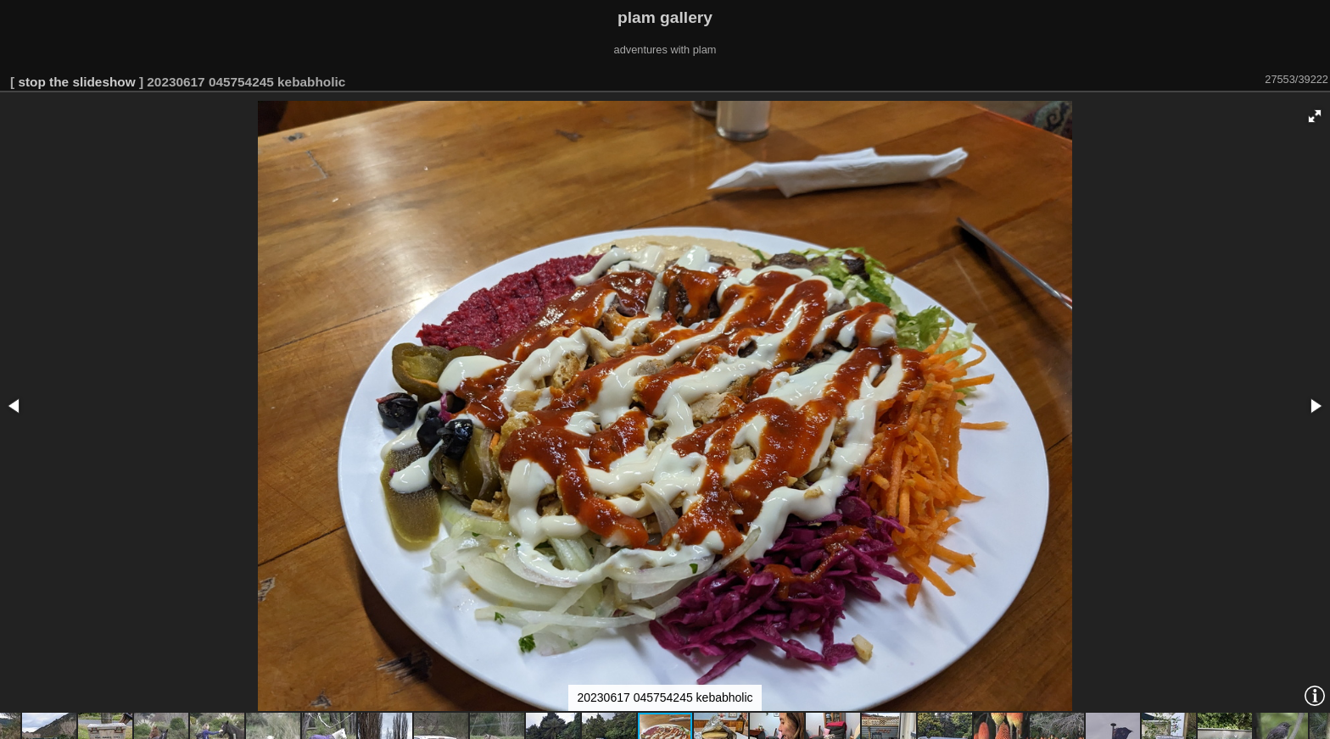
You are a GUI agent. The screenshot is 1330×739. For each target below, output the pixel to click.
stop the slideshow (76, 82)
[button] (1314, 116)
